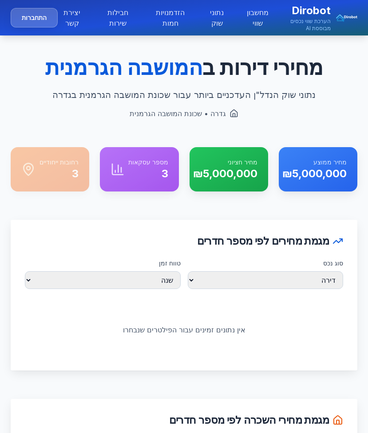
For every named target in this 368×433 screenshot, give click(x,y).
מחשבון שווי (258, 17)
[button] (315, 18)
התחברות (34, 17)
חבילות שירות (117, 17)
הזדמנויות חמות (170, 17)
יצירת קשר (71, 17)
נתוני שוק (217, 17)
